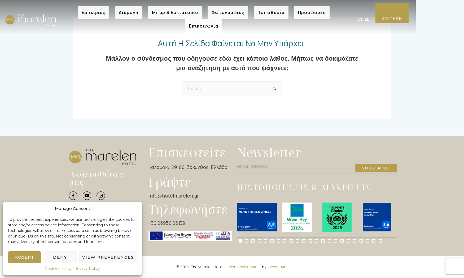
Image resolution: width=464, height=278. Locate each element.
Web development (245, 267)
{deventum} (277, 267)
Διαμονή (128, 11)
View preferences (108, 257)
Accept (24, 257)
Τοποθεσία (271, 11)
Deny (60, 257)
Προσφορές (312, 11)
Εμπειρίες (93, 11)
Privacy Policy (87, 268)
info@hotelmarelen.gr (173, 196)
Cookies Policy (58, 268)
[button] (240, 241)
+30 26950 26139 (166, 223)
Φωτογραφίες (228, 11)
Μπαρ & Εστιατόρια (175, 11)
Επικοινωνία (203, 19)
